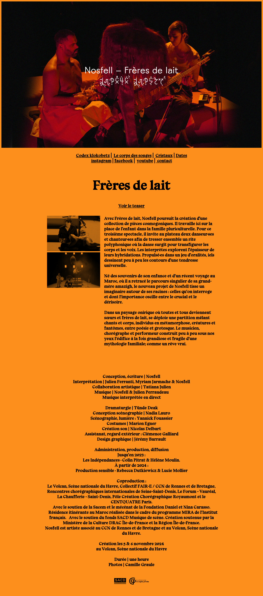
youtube (145, 160)
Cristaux (164, 155)
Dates (181, 155)
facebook (123, 160)
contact (164, 160)
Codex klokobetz (93, 155)
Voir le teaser (131, 205)
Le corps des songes (132, 155)
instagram (101, 160)
